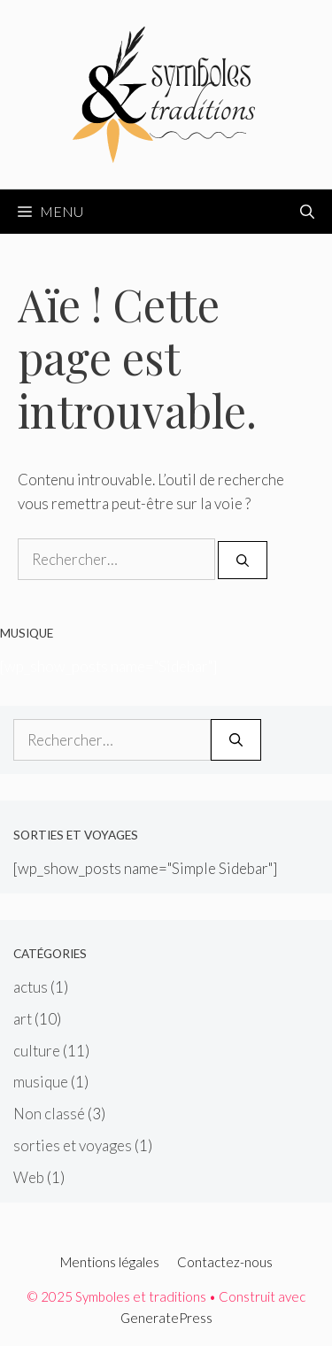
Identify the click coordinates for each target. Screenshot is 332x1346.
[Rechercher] (242, 560)
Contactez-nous (225, 1262)
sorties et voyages (72, 1145)
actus (30, 987)
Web (28, 1177)
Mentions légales (109, 1262)
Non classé (49, 1113)
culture (36, 1050)
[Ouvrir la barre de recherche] (307, 212)
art (22, 1019)
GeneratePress (166, 1318)
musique (40, 1081)
